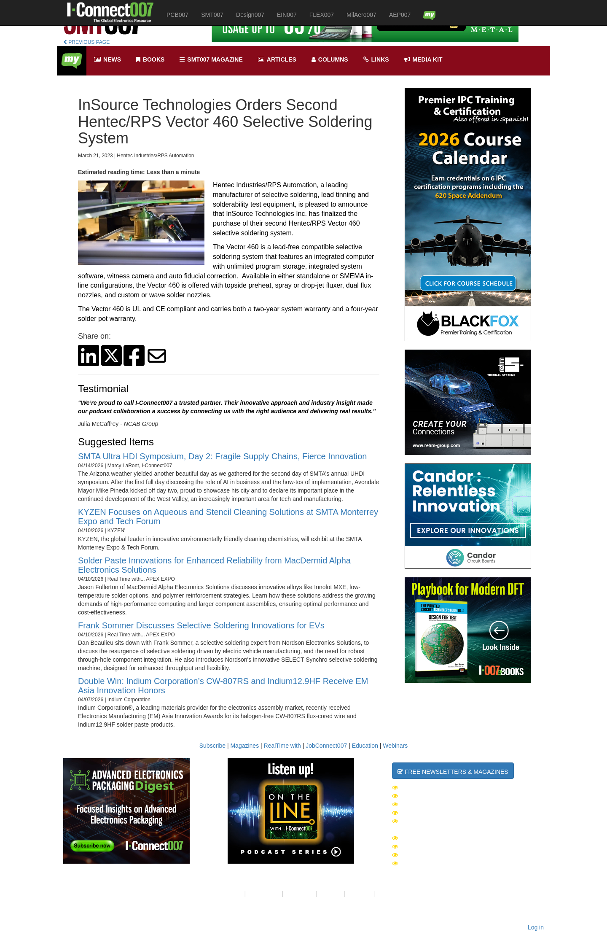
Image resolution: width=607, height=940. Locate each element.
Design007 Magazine (428, 863)
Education (365, 745)
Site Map (330, 893)
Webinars (395, 745)
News (107, 59)
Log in (536, 927)
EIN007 (287, 14)
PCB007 (177, 14)
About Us (230, 893)
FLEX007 (321, 14)
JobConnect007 (326, 745)
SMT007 (212, 14)
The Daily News (420, 787)
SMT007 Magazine (423, 846)
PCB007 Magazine (423, 854)
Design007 (250, 14)
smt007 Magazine (211, 59)
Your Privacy (263, 893)
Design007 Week (421, 804)
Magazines (244, 745)
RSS (382, 893)
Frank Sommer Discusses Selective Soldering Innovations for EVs (201, 625)
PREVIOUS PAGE (86, 42)
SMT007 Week (416, 795)
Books (150, 59)
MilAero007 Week (424, 812)
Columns (330, 59)
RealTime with (282, 745)
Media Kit (359, 893)
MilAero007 (361, 14)
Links (376, 59)
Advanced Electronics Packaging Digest (464, 821)
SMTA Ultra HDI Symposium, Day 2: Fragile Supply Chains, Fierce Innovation (222, 456)
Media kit (423, 59)
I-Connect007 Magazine (433, 838)
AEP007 (400, 14)
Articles (277, 59)
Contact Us (299, 893)
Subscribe (212, 745)
